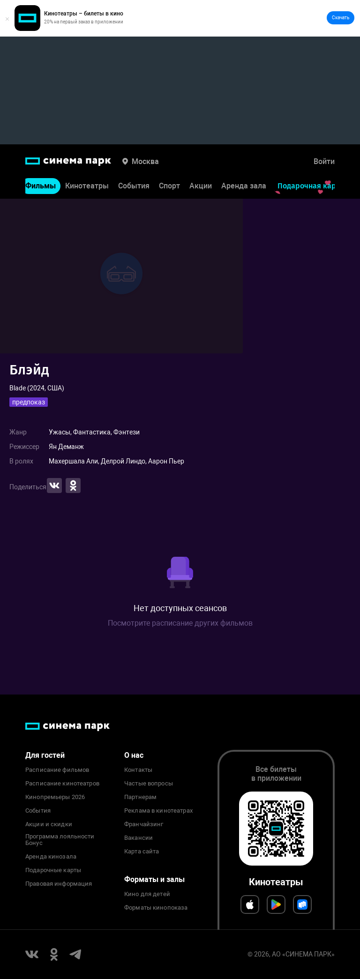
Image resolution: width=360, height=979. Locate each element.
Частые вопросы (148, 783)
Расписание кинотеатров (62, 783)
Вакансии (138, 838)
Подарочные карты (53, 870)
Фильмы (40, 185)
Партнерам (140, 797)
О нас (133, 755)
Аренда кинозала (50, 856)
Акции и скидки (48, 824)
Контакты (138, 770)
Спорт (169, 185)
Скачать (340, 17)
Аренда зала (243, 185)
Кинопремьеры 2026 (55, 797)
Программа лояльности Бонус (60, 839)
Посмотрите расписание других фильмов (180, 623)
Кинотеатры (87, 185)
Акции (200, 185)
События (134, 185)
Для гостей (45, 755)
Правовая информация (58, 884)
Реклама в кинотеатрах (158, 810)
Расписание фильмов (57, 770)
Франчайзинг (143, 824)
